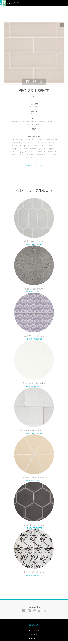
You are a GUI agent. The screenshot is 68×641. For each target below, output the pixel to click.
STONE (34, 634)
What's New (33, 630)
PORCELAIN (34, 638)
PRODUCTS (34, 625)
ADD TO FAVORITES (34, 244)
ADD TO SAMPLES (33, 165)
